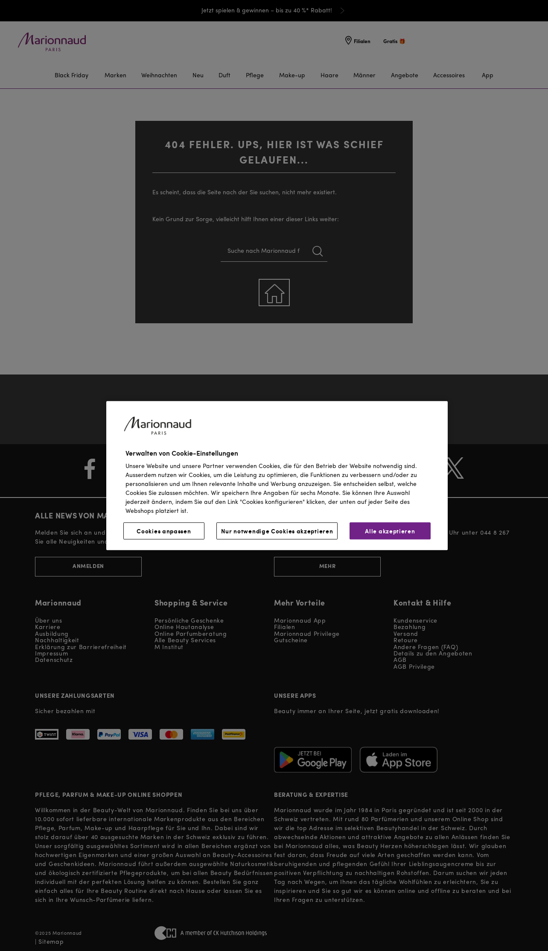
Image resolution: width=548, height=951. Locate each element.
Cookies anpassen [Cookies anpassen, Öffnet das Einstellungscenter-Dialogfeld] (164, 531)
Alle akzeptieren (390, 531)
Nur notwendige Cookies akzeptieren (277, 531)
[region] (277, 475)
